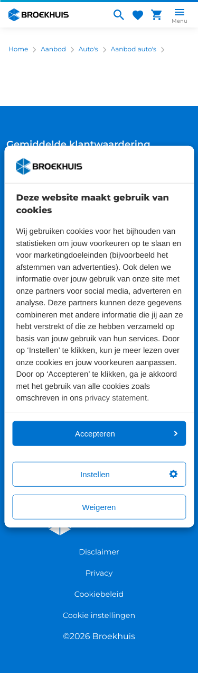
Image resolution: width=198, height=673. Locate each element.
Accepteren (126, 433)
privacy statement (116, 398)
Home (18, 49)
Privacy (99, 573)
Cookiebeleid (99, 594)
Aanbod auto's (133, 49)
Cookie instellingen (99, 615)
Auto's (88, 49)
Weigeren (99, 506)
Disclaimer (99, 552)
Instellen (128, 473)
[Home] (55, 14)
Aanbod (53, 49)
